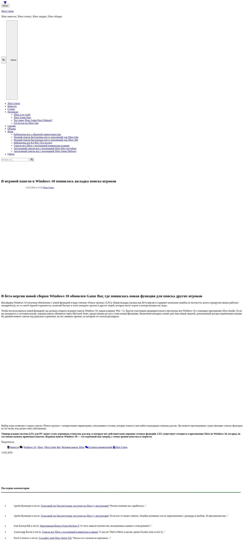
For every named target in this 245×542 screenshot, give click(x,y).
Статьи (11, 109)
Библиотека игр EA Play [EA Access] (33, 142)
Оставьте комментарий (100, 447)
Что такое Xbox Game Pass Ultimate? (33, 120)
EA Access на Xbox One (26, 123)
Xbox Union (7, 11)
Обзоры (12, 128)
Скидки (11, 126)
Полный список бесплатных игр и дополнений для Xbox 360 (46, 140)
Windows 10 (29, 447)
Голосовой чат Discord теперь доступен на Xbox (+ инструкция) (75, 505)
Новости (12, 106)
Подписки (13, 111)
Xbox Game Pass (22, 117)
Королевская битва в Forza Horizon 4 (60, 525)
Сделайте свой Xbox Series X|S (55, 538)
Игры (10, 131)
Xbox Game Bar (52, 447)
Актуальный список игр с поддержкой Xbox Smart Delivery (45, 151)
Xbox (40, 447)
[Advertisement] (95, 168)
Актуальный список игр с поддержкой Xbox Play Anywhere (45, 148)
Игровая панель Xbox (73, 447)
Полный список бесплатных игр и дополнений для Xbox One (46, 137)
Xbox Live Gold (22, 114)
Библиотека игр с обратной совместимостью (37, 134)
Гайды (11, 154)
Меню (5, 6)
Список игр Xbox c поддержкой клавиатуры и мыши (41, 145)
